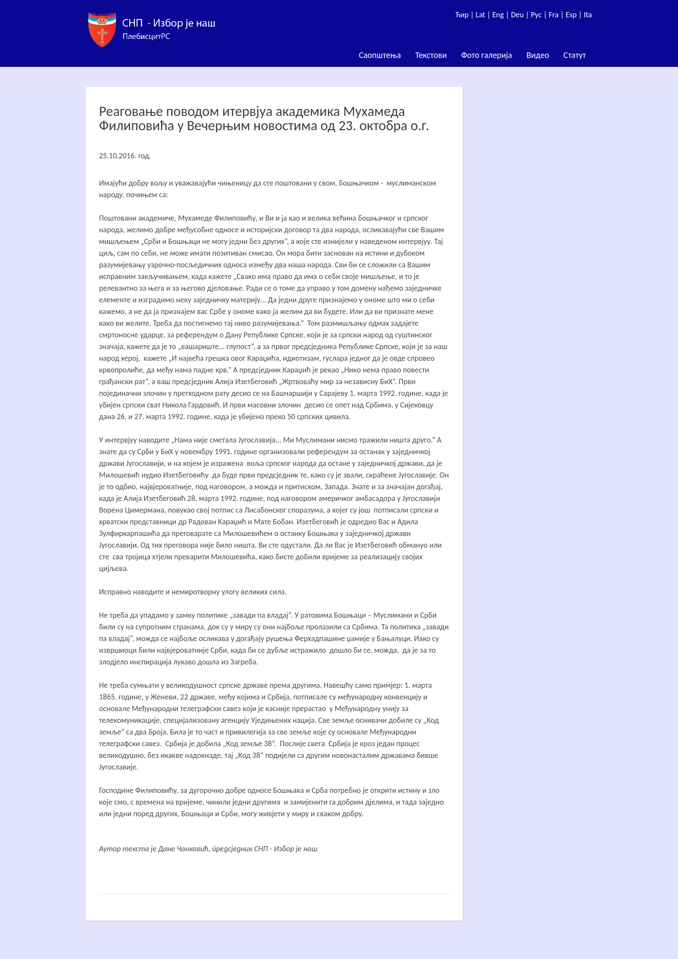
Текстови (431, 55)
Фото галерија (486, 55)
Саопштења (380, 55)
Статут (574, 55)
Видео (537, 55)
